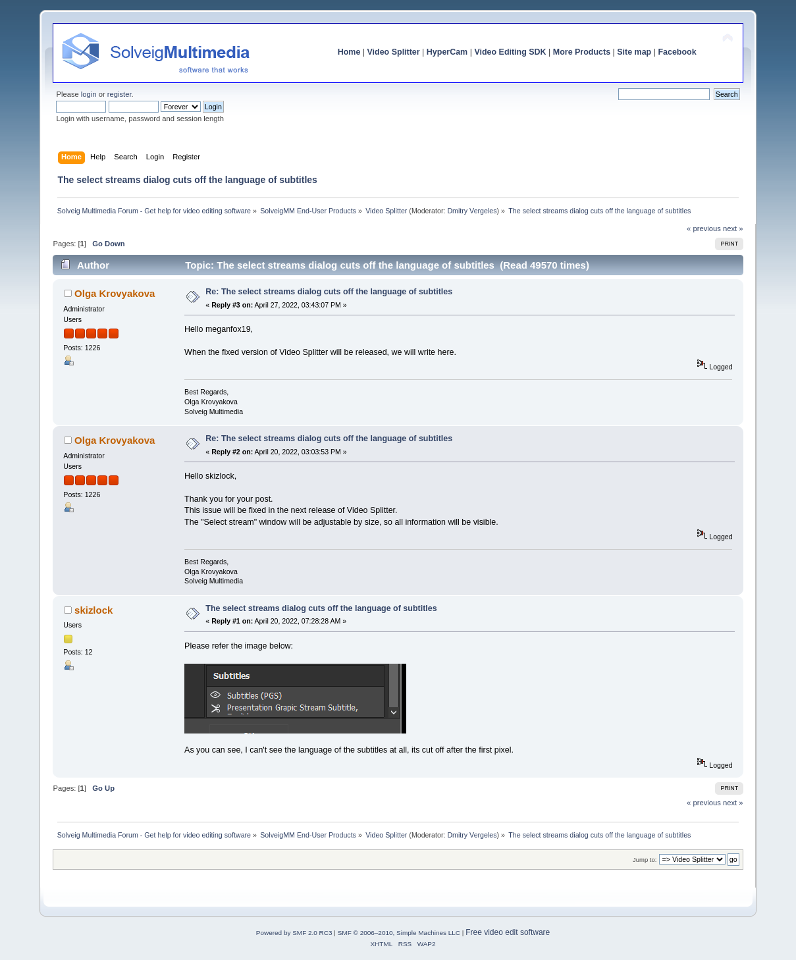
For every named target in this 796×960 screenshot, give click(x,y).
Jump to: (645, 859)
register (119, 94)
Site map (634, 52)
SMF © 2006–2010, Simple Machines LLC (399, 932)
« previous (704, 228)
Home (349, 52)
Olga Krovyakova (114, 293)
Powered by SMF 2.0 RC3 (294, 932)
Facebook (677, 52)
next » (733, 228)
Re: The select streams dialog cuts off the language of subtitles (328, 291)
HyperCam (447, 52)
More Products (581, 52)
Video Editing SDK (510, 52)
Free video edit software (507, 932)
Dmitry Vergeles (471, 211)
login (89, 94)
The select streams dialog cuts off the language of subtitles (321, 608)
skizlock (93, 610)
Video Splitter (393, 52)
